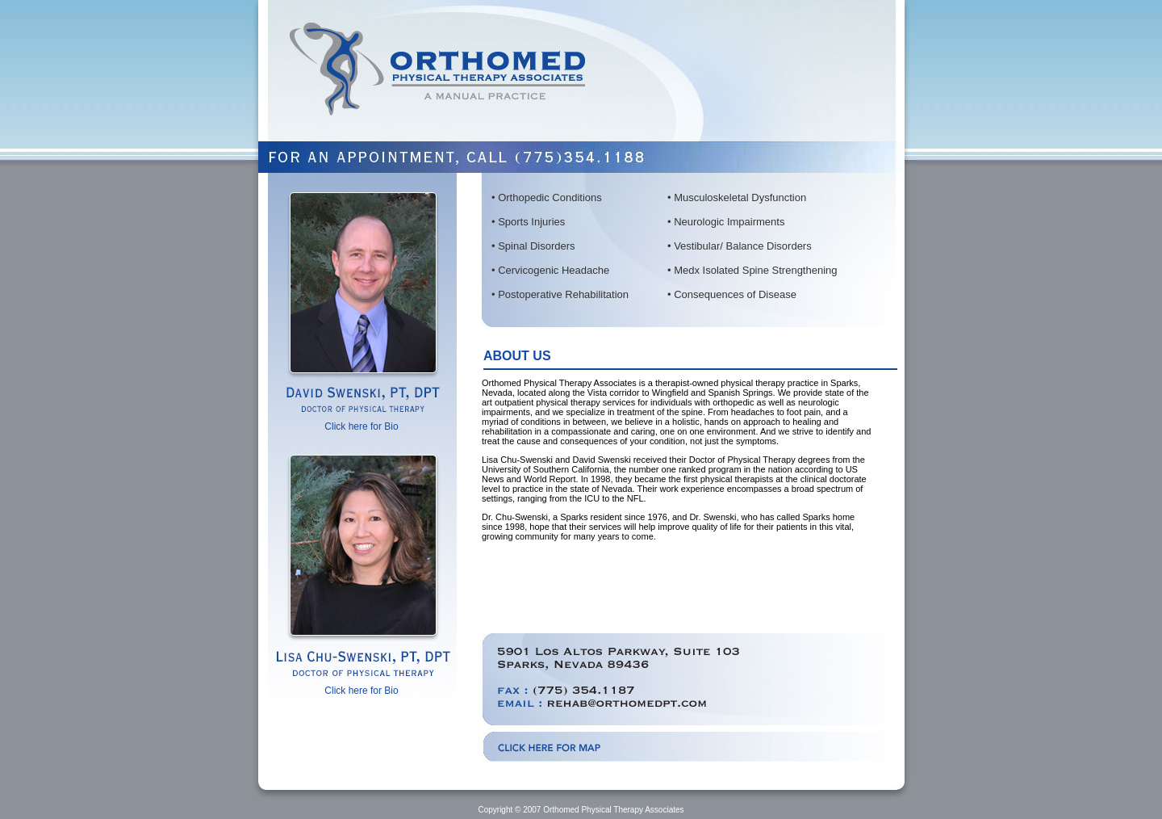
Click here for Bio (361, 426)
